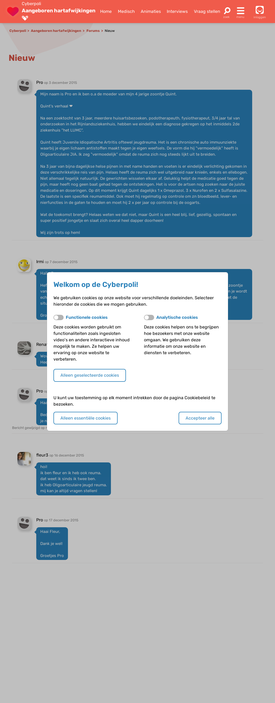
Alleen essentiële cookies (85, 418)
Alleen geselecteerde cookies (89, 375)
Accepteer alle (200, 418)
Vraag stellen (207, 11)
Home (106, 11)
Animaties (151, 11)
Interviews (177, 11)
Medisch (126, 11)
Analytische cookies (177, 317)
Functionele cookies (87, 317)
